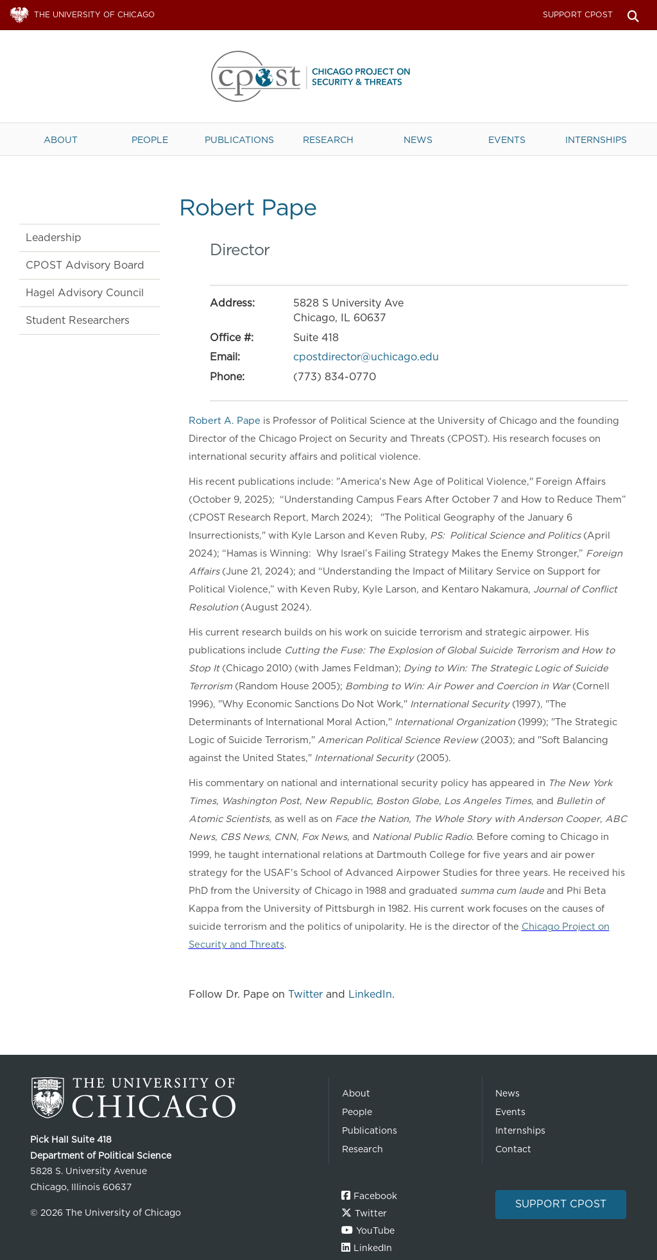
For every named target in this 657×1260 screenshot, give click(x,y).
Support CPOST (578, 14)
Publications (239, 139)
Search (633, 15)
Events (506, 139)
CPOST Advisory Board (85, 265)
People (150, 139)
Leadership (53, 237)
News (418, 139)
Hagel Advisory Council (85, 293)
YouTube (375, 1230)
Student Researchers (78, 320)
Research (328, 139)
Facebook (375, 1196)
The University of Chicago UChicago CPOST (328, 76)
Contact (513, 1149)
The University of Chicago (174, 1098)
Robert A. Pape (226, 420)
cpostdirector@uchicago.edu (366, 357)
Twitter (305, 994)
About (61, 139)
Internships (596, 139)
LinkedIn (370, 994)
